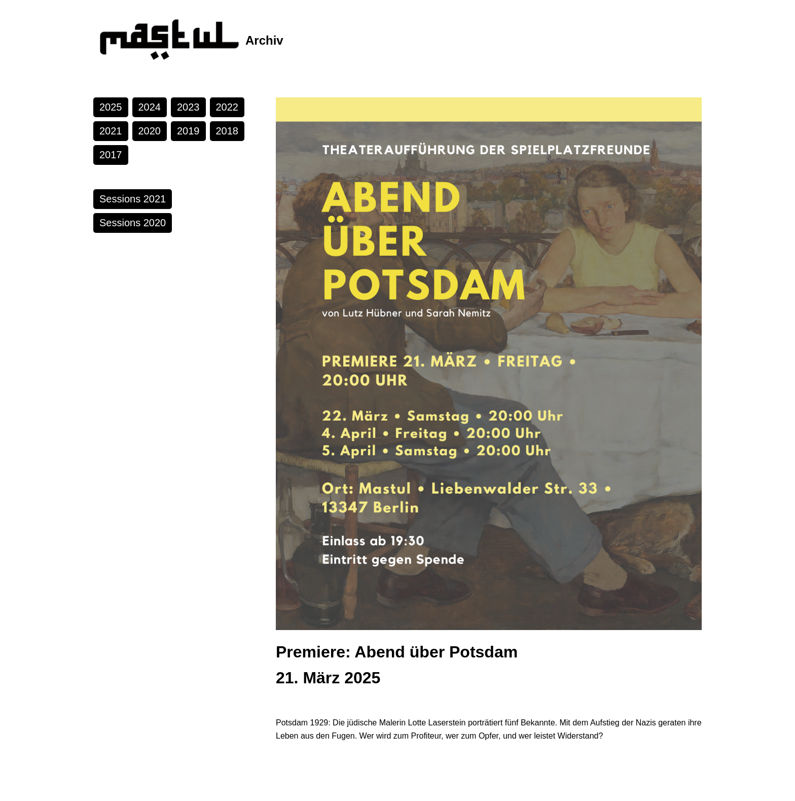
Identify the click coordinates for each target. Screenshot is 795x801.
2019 (188, 130)
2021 (110, 130)
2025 (110, 107)
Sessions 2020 (132, 222)
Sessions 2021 (132, 198)
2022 (227, 107)
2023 (188, 107)
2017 (110, 154)
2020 (149, 130)
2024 (149, 107)
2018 (227, 130)
